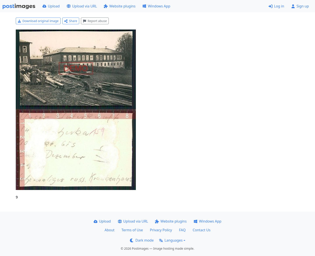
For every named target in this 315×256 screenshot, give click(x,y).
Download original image (38, 21)
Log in (276, 6)
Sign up (300, 6)
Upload (51, 6)
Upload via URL (82, 6)
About (109, 230)
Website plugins (119, 6)
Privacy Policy (161, 230)
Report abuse (95, 21)
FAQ (182, 230)
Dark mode (142, 240)
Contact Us (201, 230)
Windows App (156, 6)
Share (70, 21)
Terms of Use (132, 230)
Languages (170, 240)
